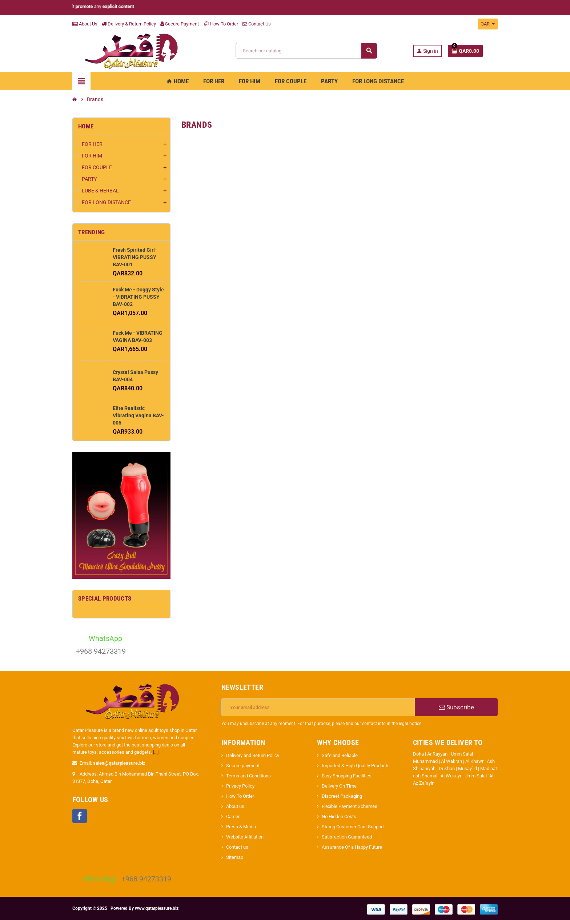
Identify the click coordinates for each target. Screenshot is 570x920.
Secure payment (243, 765)
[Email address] (318, 707)
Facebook (79, 816)
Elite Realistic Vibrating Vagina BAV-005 (138, 415)
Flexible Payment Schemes (349, 806)
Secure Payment (179, 24)
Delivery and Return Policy (252, 755)
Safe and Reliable (340, 755)
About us (235, 806)
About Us (84, 24)
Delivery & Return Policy (129, 24)
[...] (155, 752)
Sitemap (234, 857)
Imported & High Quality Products (356, 765)
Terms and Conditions (248, 775)
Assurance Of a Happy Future (352, 847)
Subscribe (456, 707)
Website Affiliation (245, 837)
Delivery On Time (339, 786)
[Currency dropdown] (488, 24)
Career (233, 816)
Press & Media (241, 826)
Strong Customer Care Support (353, 826)
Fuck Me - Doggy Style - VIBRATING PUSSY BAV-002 (138, 297)
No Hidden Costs (339, 816)
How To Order (220, 24)
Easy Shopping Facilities (347, 775)
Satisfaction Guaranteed (347, 837)
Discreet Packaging (342, 796)
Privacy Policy (240, 786)
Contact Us (256, 24)
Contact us (237, 847)
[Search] (306, 51)
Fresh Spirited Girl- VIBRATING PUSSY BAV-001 (135, 257)
